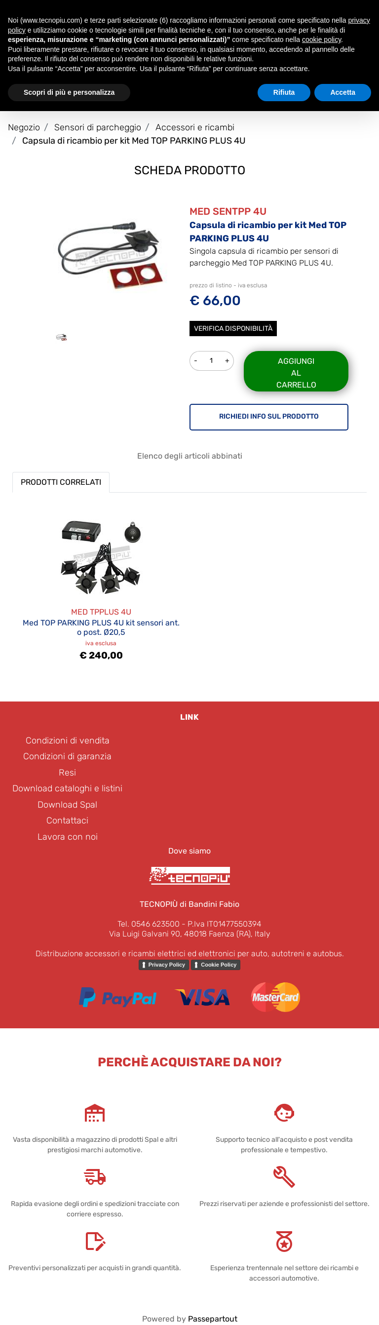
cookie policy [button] (321, 39)
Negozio (24, 127)
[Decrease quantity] (195, 361)
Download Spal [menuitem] (67, 804)
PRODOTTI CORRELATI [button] (61, 482)
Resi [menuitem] (67, 772)
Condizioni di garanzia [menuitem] (67, 756)
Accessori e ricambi (194, 127)
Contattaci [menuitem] (67, 820)
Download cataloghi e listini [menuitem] (67, 788)
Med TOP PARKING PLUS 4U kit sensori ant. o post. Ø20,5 (101, 627)
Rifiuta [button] (284, 92)
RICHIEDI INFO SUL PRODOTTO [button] (269, 416)
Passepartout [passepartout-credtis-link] (212, 1319)
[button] (110, 255)
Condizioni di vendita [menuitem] (68, 740)
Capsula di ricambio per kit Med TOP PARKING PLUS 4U (134, 140)
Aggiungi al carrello (296, 373)
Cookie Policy (218, 965)
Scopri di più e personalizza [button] (69, 92)
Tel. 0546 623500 (148, 924)
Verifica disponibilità (233, 328)
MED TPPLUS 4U (101, 612)
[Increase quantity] (227, 361)
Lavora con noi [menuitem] (68, 836)
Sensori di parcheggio (97, 127)
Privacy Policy (167, 965)
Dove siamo (189, 851)
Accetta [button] (342, 92)
